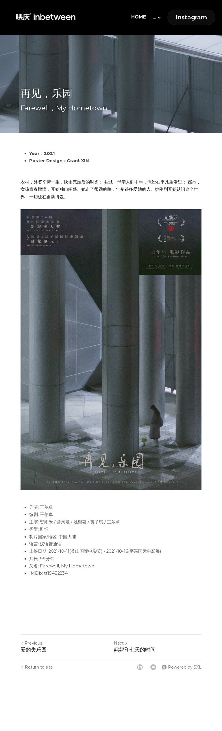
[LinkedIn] (140, 667)
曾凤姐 (63, 522)
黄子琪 (96, 522)
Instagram (191, 17)
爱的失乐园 (34, 650)
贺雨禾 (46, 522)
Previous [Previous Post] (31, 643)
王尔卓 (46, 507)
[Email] (153, 667)
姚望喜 (79, 522)
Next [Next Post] (121, 643)
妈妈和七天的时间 (135, 650)
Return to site (37, 667)
